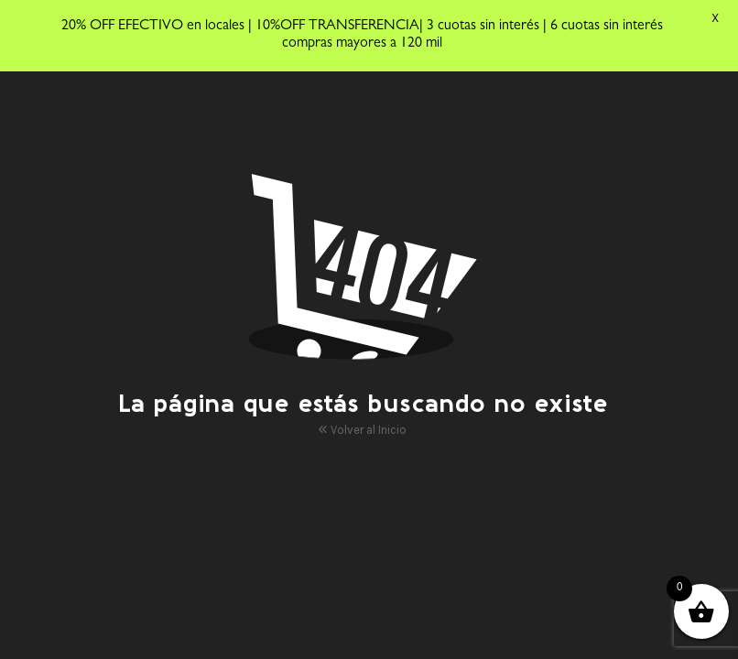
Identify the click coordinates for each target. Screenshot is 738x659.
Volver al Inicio (362, 428)
